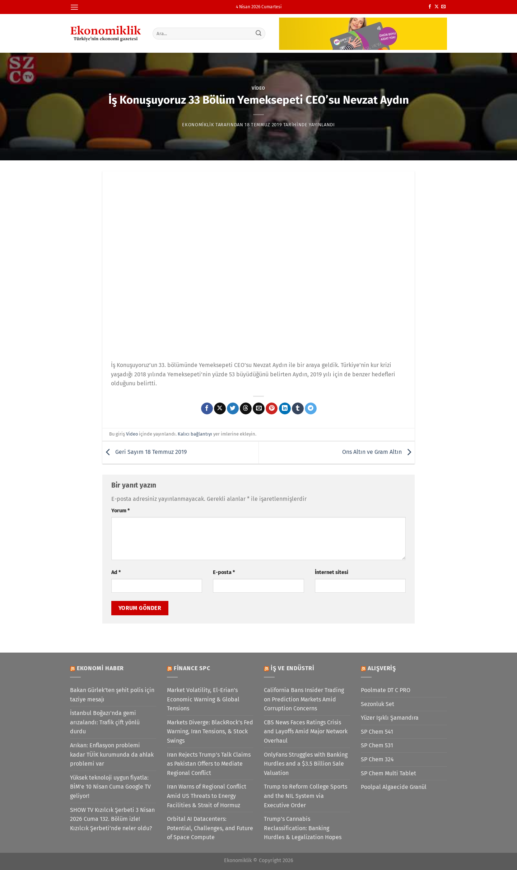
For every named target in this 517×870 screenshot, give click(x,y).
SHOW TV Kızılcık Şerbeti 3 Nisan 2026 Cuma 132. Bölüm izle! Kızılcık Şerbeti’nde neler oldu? (112, 819)
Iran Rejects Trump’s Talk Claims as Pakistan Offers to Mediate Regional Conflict (209, 763)
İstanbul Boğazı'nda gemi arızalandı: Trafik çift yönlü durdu (105, 722)
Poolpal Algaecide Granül (394, 787)
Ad (116, 572)
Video (258, 88)
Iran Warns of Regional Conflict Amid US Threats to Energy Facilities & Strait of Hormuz (206, 795)
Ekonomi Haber (100, 668)
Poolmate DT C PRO (385, 690)
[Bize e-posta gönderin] (443, 6)
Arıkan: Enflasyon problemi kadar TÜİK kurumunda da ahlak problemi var (112, 754)
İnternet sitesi (331, 572)
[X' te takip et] (436, 6)
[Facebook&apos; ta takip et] (430, 6)
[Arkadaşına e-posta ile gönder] (259, 409)
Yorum (120, 511)
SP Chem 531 (377, 745)
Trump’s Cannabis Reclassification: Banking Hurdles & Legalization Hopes (302, 828)
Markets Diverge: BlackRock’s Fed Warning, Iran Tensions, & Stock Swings (210, 731)
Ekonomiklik (198, 124)
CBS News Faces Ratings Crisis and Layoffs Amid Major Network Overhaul (306, 731)
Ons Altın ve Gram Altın (378, 452)
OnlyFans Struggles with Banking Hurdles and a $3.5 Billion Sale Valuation (306, 763)
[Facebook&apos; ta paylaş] (207, 409)
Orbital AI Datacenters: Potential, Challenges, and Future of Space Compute (210, 828)
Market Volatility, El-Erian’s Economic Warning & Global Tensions (203, 699)
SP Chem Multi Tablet (388, 773)
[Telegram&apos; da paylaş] (311, 409)
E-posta (224, 572)
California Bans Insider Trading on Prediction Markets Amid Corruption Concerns (304, 699)
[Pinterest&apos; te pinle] (272, 409)
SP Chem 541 (377, 731)
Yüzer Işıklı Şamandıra (390, 717)
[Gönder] (259, 33)
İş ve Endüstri (293, 668)
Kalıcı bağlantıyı (195, 434)
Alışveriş (382, 668)
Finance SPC (192, 668)
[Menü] (74, 7)
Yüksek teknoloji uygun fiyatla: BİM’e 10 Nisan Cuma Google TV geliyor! (110, 786)
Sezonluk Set (377, 704)
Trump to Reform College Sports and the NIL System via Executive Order (305, 795)
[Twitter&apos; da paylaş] (233, 409)
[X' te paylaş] (220, 409)
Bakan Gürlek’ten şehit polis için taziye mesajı (112, 695)
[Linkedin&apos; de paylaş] (285, 409)
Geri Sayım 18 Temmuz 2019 (144, 452)
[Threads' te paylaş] (246, 409)
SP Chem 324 (377, 759)
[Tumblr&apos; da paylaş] (298, 409)
